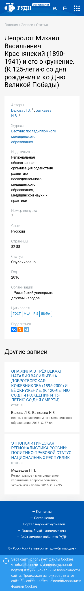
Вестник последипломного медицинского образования (33, 136)
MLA (27, 314)
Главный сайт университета (44, 531)
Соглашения (44, 518)
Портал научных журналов (44, 524)
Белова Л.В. (21, 110)
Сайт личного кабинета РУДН (44, 537)
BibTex (45, 314)
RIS (35, 314)
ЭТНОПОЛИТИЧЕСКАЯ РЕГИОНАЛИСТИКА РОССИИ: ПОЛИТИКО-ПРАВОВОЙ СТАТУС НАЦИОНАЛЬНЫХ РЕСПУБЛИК (41, 450)
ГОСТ (17, 314)
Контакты (44, 512)
